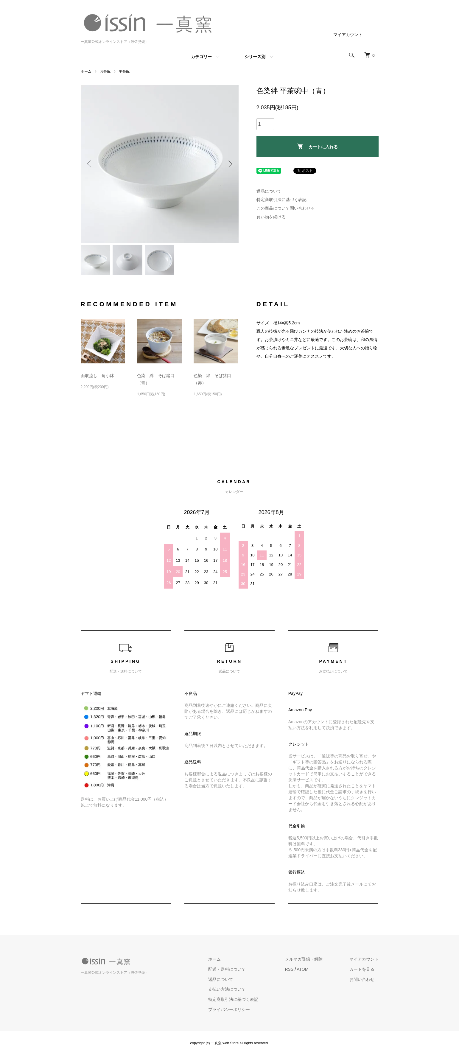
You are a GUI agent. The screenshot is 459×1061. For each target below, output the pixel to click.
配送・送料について (227, 969)
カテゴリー (201, 56)
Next (229, 163)
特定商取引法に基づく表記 (281, 199)
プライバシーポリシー (229, 1009)
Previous (89, 163)
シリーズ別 (255, 56)
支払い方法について (227, 989)
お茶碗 (105, 71)
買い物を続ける (271, 216)
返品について (268, 191)
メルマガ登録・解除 (304, 959)
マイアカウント (347, 34)
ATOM (302, 969)
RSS (289, 969)
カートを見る (361, 969)
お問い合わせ (361, 979)
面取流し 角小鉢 (97, 375)
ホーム (86, 71)
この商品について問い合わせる (285, 208)
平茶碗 (124, 71)
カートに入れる (317, 146)
